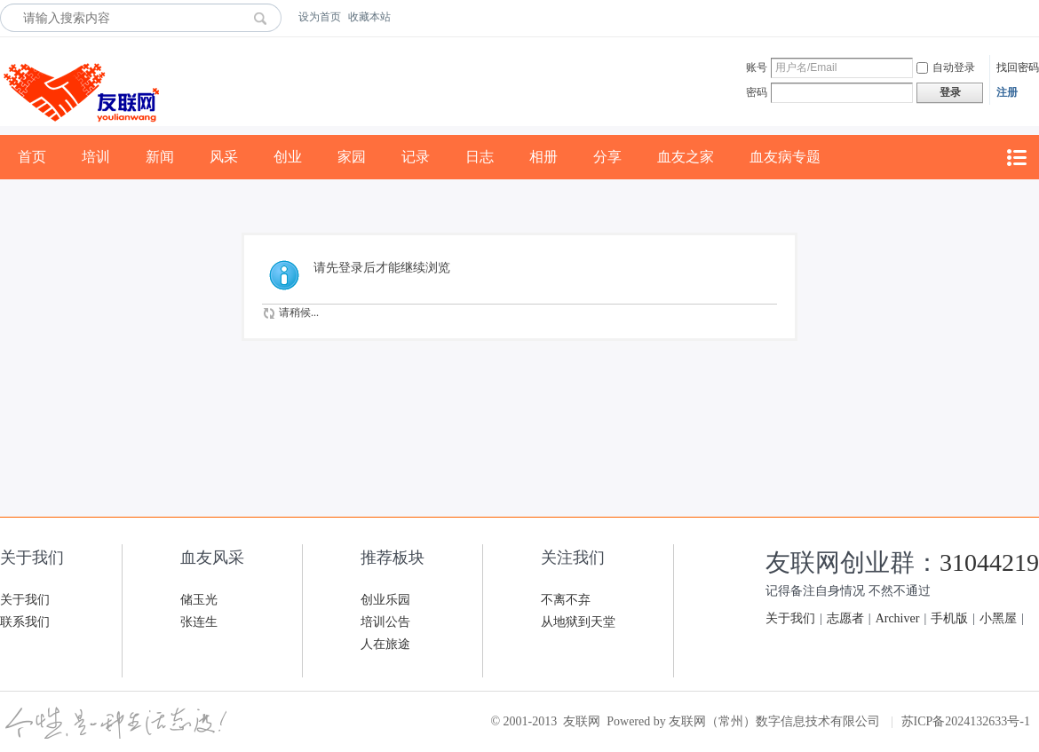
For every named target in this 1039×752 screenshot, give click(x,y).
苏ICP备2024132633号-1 (965, 721)
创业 (288, 156)
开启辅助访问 (1034, 17)
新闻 (160, 156)
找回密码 (1017, 67)
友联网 (581, 721)
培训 (96, 156)
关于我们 (25, 599)
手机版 (949, 618)
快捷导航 (1016, 158)
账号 (756, 67)
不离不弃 (566, 599)
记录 (415, 156)
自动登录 (945, 67)
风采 (224, 156)
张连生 (199, 622)
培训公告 (385, 622)
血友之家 (685, 156)
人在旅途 (385, 644)
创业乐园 (385, 599)
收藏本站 (369, 17)
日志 (479, 156)
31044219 (989, 562)
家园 (351, 156)
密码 (756, 92)
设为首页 (319, 17)
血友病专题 (785, 156)
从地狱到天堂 (578, 622)
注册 (1007, 92)
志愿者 (845, 618)
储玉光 (199, 599)
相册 (543, 156)
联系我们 (25, 622)
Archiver (898, 618)
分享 (607, 156)
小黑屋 (998, 618)
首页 (32, 156)
